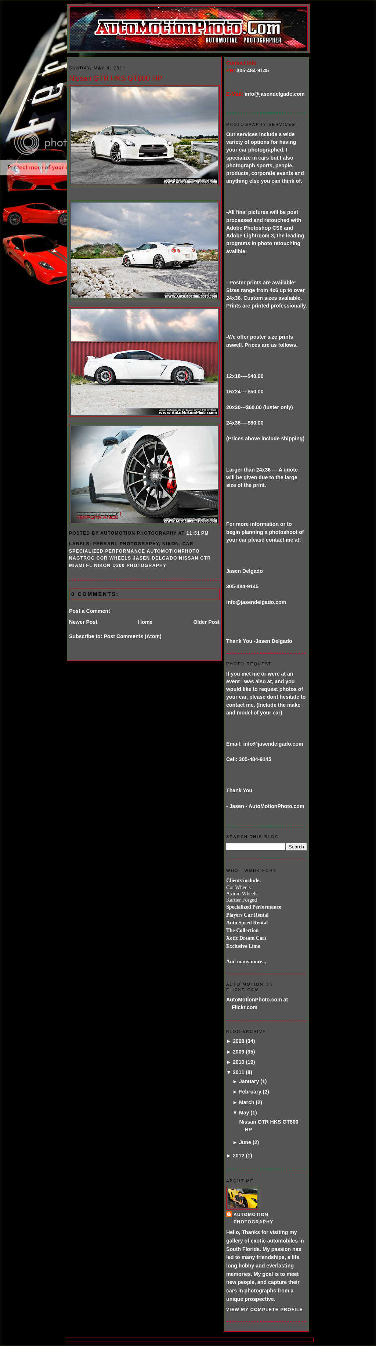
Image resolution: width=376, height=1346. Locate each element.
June (245, 1142)
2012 (239, 1155)
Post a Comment (89, 611)
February (250, 1092)
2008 (239, 1041)
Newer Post (83, 622)
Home (145, 622)
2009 (239, 1052)
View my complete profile (264, 1309)
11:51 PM (198, 533)
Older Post (206, 622)
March (246, 1102)
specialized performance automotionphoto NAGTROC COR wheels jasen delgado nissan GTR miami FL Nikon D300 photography (140, 558)
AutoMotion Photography (254, 1218)
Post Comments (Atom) (132, 636)
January (249, 1081)
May (244, 1113)
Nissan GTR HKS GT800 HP (115, 78)
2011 (239, 1072)
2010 (239, 1062)
